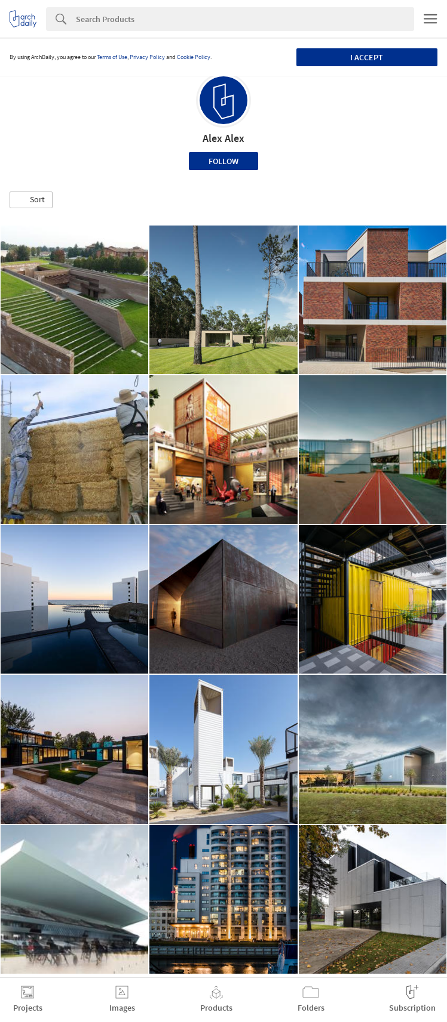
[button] (31, 200)
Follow (223, 161)
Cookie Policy (193, 57)
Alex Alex (223, 138)
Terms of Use (112, 57)
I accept (366, 57)
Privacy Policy (147, 57)
